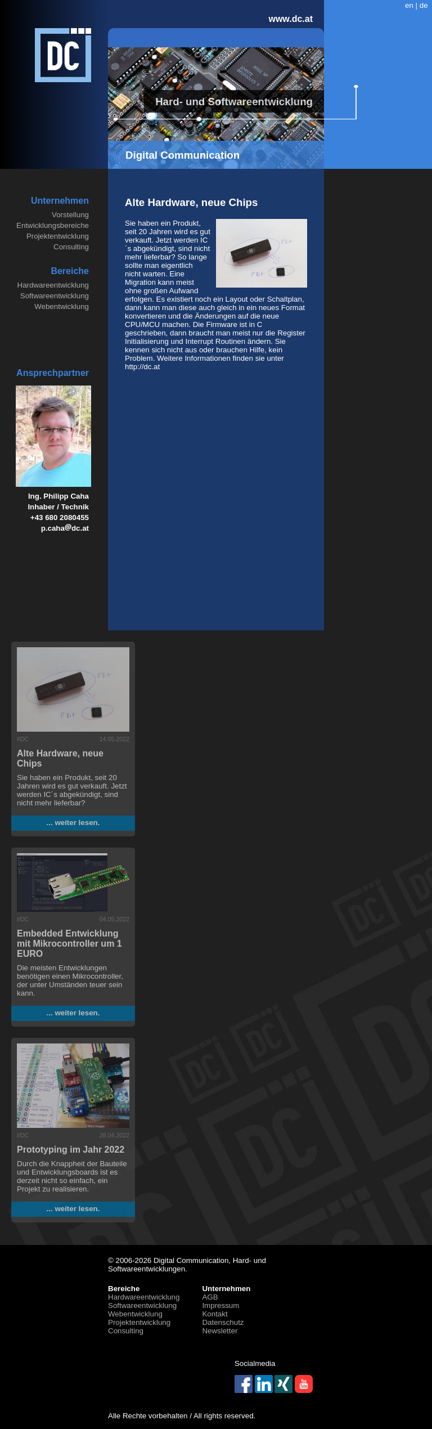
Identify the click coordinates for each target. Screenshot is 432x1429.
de (424, 5)
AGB (210, 1297)
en (409, 5)
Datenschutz (223, 1322)
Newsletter (219, 1331)
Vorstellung (70, 214)
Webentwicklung (61, 306)
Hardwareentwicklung (53, 285)
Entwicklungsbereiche (52, 225)
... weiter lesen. (73, 822)
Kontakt (214, 1314)
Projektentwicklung (57, 236)
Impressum (220, 1305)
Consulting (71, 247)
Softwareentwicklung (54, 296)
